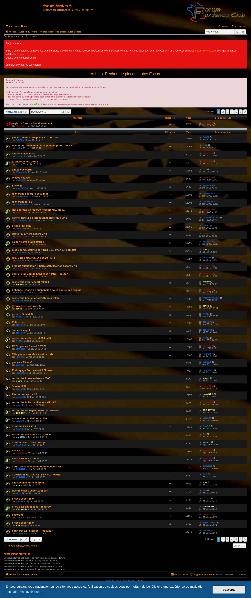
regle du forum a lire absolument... (33, 123)
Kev (18, 493)
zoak (18, 148)
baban (19, 228)
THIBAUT (20, 469)
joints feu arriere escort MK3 (29, 233)
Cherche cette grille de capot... (30, 442)
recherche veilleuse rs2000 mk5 (31, 338)
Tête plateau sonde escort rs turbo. (33, 354)
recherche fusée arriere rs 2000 (31, 378)
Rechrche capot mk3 (24, 394)
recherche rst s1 (22, 201)
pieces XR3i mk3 (22, 362)
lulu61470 (20, 437)
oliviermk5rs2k (23, 196)
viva (205, 249)
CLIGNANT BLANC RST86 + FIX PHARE (36, 474)
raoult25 (20, 252)
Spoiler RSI (19, 386)
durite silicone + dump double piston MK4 (37, 466)
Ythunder (20, 349)
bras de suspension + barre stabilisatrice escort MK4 (44, 265)
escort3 (19, 405)
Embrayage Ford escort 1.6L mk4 (32, 370)
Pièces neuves (21, 177)
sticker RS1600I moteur (26, 458)
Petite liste (18, 322)
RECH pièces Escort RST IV (29, 346)
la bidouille (21, 509)
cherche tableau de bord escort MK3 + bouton (40, 273)
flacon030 (21, 126)
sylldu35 (20, 365)
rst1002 (206, 498)
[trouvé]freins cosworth (26, 306)
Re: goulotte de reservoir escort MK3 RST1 (38, 209)
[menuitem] (24, 26)
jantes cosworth (22, 169)
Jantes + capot (21, 330)
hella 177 (17, 450)
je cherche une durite (25, 161)
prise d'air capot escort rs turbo (31, 506)
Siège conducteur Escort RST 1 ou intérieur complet (44, 249)
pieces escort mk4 (23, 498)
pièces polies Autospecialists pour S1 (35, 137)
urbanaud (20, 533)
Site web (17, 185)
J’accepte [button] (229, 589)
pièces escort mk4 (23, 522)
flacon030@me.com (205, 50)
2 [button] (223, 112)
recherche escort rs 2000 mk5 (30, 193)
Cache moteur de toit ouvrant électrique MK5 (39, 217)
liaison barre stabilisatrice (28, 241)
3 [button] (227, 112)
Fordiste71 (21, 373)
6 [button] (240, 112)
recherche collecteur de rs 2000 (31, 434)
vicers (19, 381)
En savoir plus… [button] (31, 591)
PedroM (20, 357)
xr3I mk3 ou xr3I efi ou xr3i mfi (30, 418)
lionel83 (20, 292)
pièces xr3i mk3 (21, 225)
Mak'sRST (21, 180)
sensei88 (20, 325)
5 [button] (236, 112)
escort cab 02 (209, 522)
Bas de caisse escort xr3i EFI (30, 490)
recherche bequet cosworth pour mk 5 (35, 298)
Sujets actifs (31, 36)
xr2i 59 (19, 284)
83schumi (21, 172)
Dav (205, 169)
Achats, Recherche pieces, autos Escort (125, 74)
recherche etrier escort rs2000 (30, 282)
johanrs (207, 442)
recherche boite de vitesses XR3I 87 (34, 402)
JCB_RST (20, 413)
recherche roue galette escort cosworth (36, 410)
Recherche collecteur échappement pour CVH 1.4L (43, 145)
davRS (19, 309)
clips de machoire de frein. (28, 482)
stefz (18, 164)
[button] (245, 111)
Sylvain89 (208, 185)
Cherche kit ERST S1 (24, 426)
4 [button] (232, 112)
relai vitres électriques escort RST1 (33, 257)
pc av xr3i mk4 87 (22, 314)
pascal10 (20, 156)
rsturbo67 (208, 354)
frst (204, 434)
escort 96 (17, 514)
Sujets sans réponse (14, 36)
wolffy (19, 317)
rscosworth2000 (24, 220)
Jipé (205, 474)
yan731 (19, 300)
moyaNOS (208, 394)
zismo (19, 517)
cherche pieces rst (23, 153)
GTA (137, 580)
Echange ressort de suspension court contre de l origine (46, 290)
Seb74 (19, 140)
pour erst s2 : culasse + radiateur (32, 530)
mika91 (19, 501)
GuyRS (19, 429)
